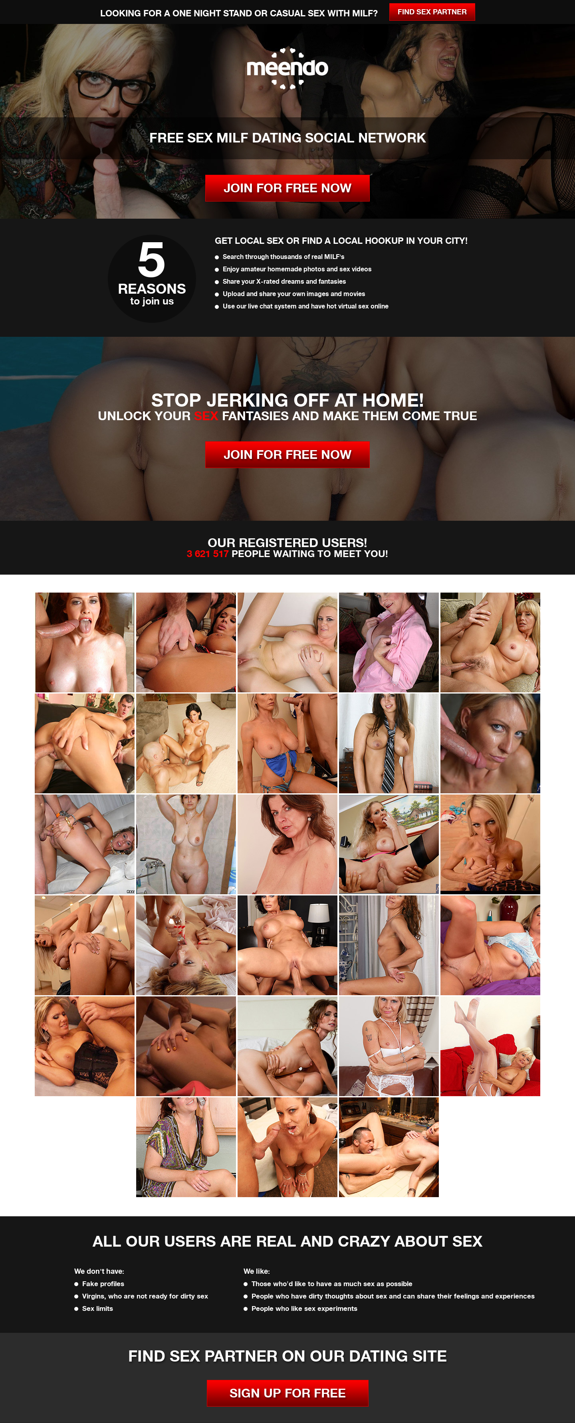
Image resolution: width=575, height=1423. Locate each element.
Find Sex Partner (432, 12)
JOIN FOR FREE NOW (287, 188)
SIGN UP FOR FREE (288, 1393)
